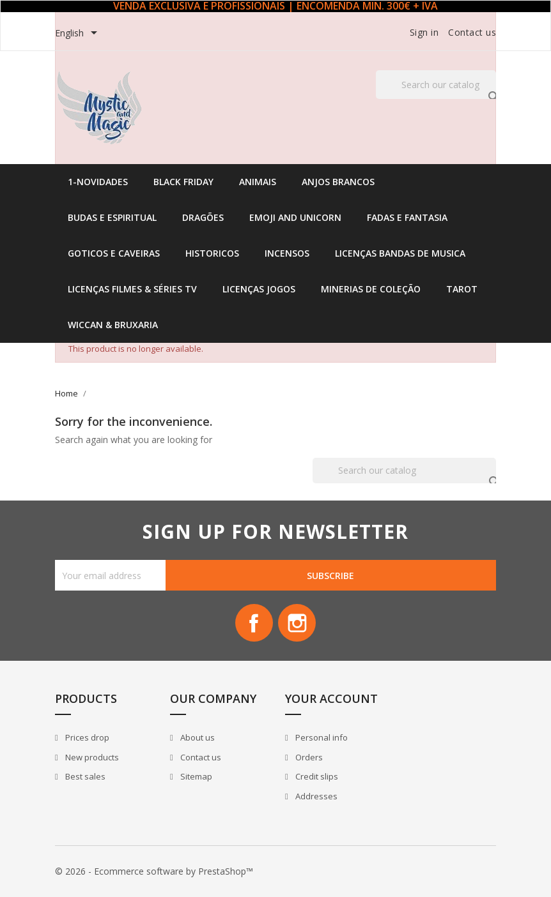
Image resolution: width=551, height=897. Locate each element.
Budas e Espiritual (112, 217)
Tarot (461, 289)
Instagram (297, 623)
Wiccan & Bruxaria (113, 325)
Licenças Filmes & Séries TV (132, 289)
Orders (308, 758)
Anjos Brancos (338, 182)
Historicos (212, 253)
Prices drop (86, 738)
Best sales (84, 777)
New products (91, 758)
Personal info (320, 738)
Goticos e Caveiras (114, 253)
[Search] (436, 84)
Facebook (254, 623)
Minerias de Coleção (371, 289)
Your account (331, 699)
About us (196, 738)
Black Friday (183, 182)
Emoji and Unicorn (295, 217)
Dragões (203, 217)
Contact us (472, 32)
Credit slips (315, 777)
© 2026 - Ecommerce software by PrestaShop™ (154, 871)
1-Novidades (98, 182)
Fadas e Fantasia (407, 217)
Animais (257, 182)
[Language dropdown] (78, 33)
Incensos (287, 253)
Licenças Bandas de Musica (400, 253)
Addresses (315, 797)
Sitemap (195, 777)
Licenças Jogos (258, 289)
